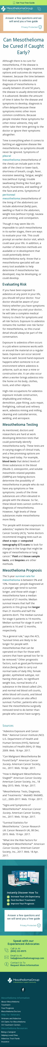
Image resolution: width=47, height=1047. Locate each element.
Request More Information (25, 965)
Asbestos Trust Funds (10, 1038)
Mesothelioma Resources (14, 1028)
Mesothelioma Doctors (11, 1011)
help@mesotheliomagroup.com (27, 958)
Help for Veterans (10, 1015)
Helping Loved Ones (9, 1035)
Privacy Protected (29, 27)
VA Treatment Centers (10, 1025)
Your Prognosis (7, 1008)
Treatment (5, 1005)
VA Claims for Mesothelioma (13, 1022)
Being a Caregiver (8, 1032)
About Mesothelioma (10, 1001)
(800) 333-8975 (18, 951)
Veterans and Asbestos (11, 1018)
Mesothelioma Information (15, 998)
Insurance (5, 1041)
